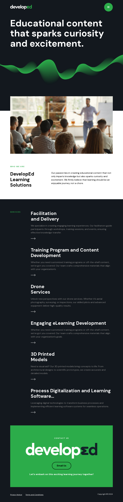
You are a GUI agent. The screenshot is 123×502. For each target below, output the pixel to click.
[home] (21, 7)
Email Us (61, 465)
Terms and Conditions (34, 495)
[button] (108, 7)
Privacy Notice (16, 495)
